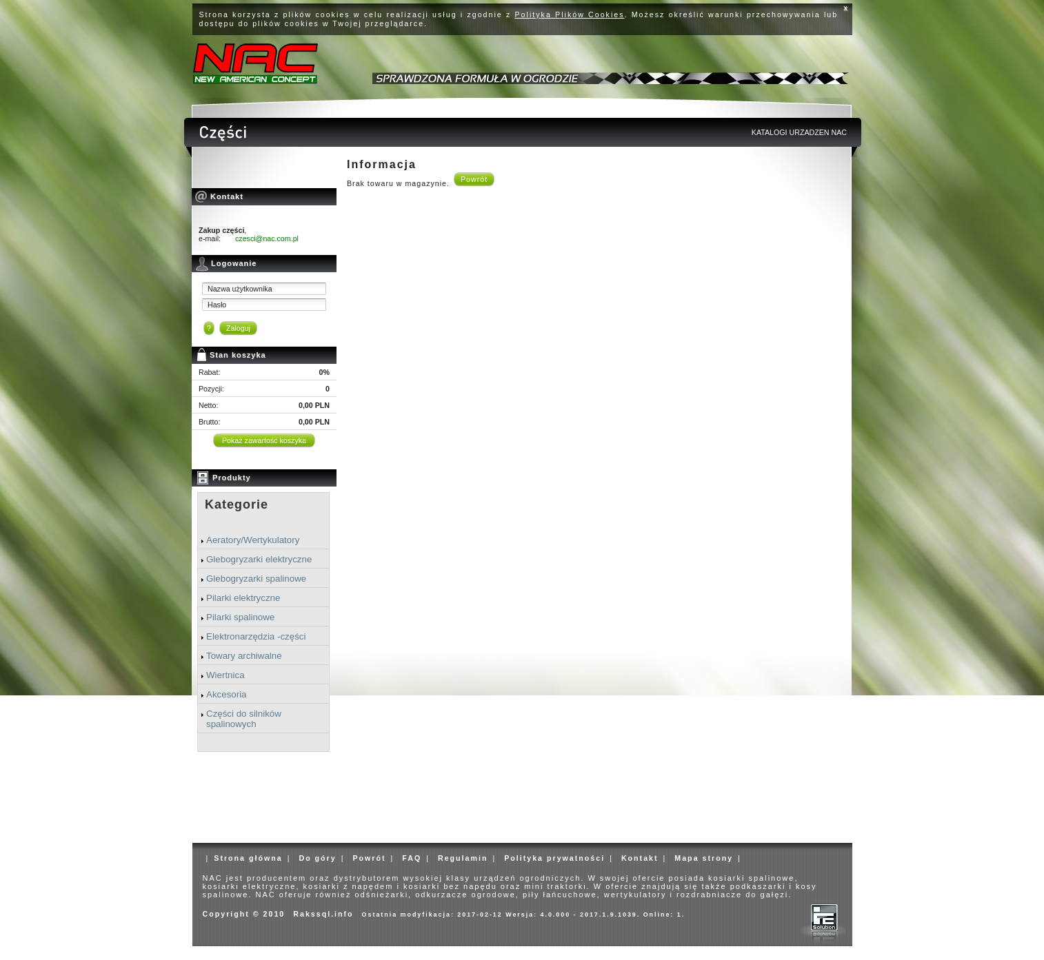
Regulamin (463, 858)
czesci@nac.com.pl (267, 238)
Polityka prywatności (554, 858)
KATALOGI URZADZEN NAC (799, 132)
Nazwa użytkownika (240, 289)
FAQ (411, 858)
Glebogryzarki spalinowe (256, 578)
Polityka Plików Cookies (570, 14)
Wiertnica (225, 675)
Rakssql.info (323, 914)
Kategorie (236, 504)
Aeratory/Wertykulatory (252, 540)
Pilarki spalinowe (240, 617)
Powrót (474, 179)
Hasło (217, 304)
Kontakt (640, 858)
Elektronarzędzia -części (255, 636)
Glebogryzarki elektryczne (259, 559)
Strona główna (248, 858)
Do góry (317, 858)
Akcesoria (226, 694)
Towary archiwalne (244, 656)
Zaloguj (238, 328)
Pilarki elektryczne (243, 598)
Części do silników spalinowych (243, 718)
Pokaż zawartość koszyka (264, 440)
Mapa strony (703, 858)
